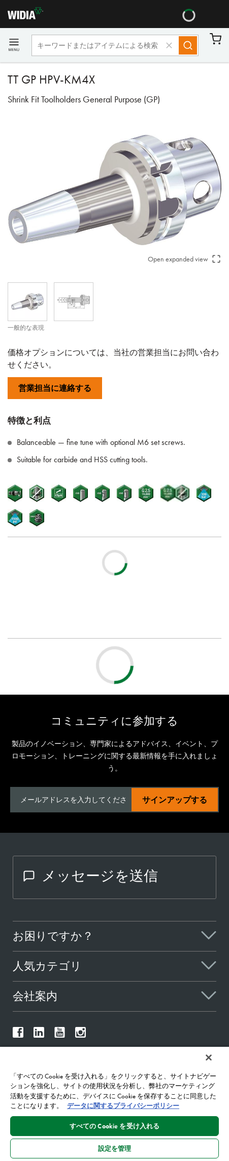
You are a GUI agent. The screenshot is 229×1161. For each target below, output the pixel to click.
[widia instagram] (80, 1035)
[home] (21, 16)
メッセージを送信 (90, 876)
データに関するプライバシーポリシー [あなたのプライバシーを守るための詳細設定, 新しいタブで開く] (123, 1105)
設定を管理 (115, 1148)
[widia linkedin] (39, 1035)
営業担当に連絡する (54, 388)
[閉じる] (209, 1057)
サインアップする (174, 800)
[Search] (188, 45)
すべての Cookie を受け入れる (114, 1126)
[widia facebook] (18, 1035)
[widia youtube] (59, 1035)
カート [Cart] (215, 39)
